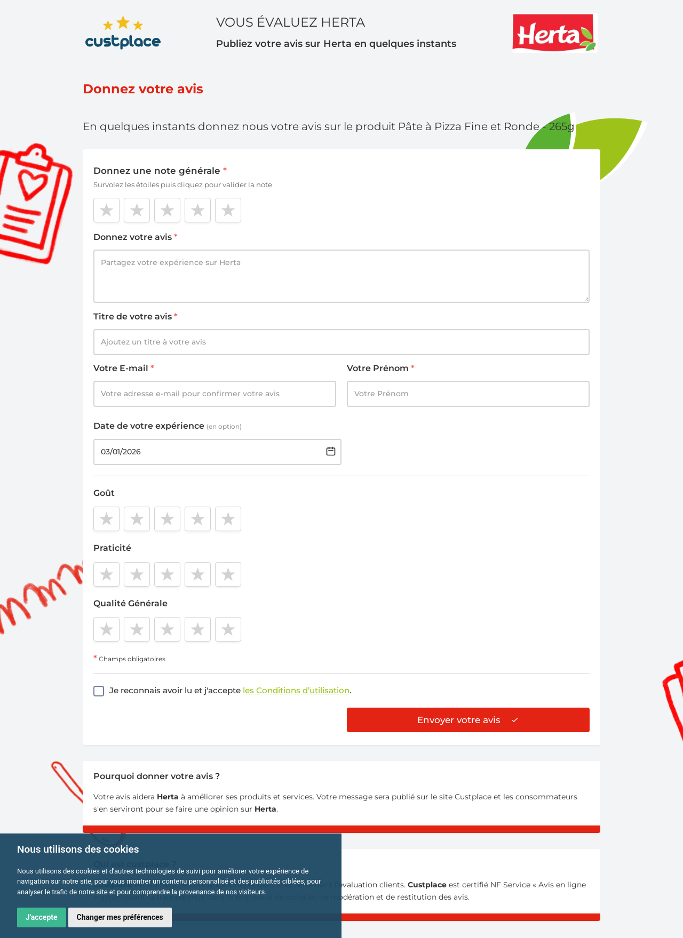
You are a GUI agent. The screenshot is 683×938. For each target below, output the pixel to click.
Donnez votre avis (135, 237)
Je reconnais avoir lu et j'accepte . (230, 690)
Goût (104, 493)
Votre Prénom (381, 368)
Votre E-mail (123, 368)
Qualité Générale (130, 603)
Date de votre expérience (167, 426)
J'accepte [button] (42, 917)
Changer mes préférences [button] (120, 917)
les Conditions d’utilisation (296, 690)
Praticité (112, 548)
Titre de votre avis (135, 316)
